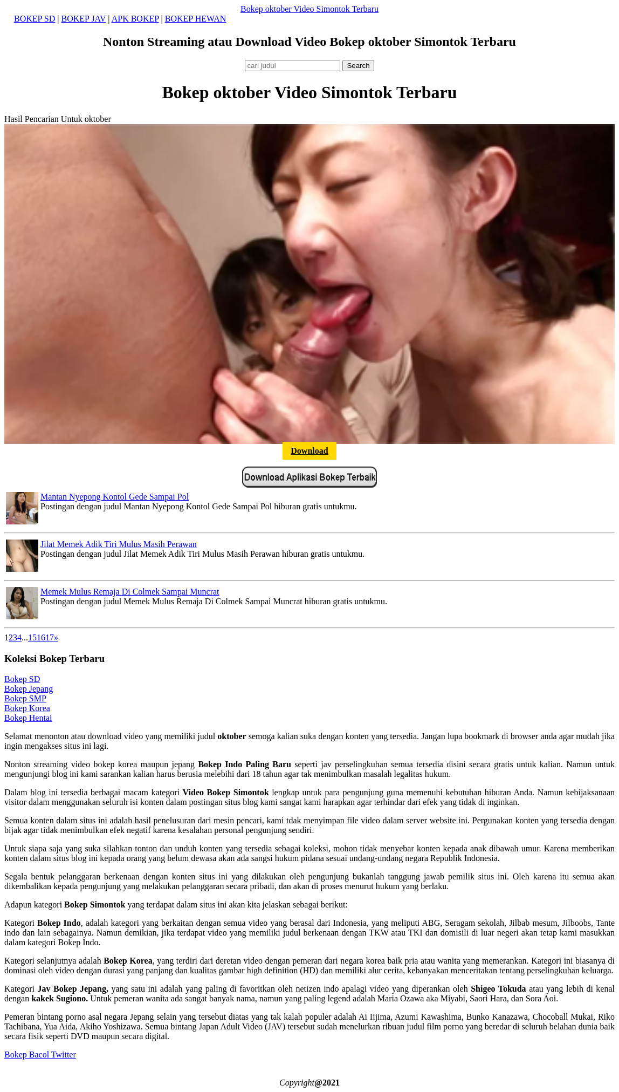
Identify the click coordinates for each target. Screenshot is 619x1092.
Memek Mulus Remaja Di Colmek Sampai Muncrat (129, 591)
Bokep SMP (25, 698)
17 (49, 637)
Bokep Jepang (28, 688)
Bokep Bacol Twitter (40, 1054)
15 (32, 637)
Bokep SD (22, 679)
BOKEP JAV (83, 18)
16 (41, 637)
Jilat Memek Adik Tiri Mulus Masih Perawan (118, 544)
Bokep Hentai (28, 717)
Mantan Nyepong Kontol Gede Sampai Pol (114, 496)
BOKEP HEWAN (195, 18)
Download (309, 450)
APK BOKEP (135, 18)
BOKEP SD (34, 18)
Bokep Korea (27, 708)
